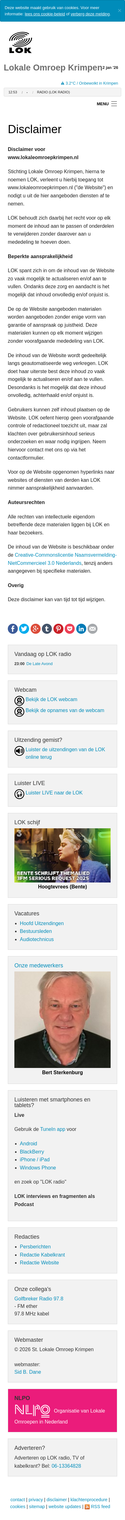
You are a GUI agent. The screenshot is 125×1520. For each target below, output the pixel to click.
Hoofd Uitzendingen (42, 923)
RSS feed (100, 1506)
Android (28, 1143)
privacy (36, 1499)
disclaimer (57, 1499)
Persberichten (35, 1246)
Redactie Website (39, 1262)
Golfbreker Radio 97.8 (38, 1298)
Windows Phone (38, 1167)
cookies (17, 1506)
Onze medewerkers (38, 965)
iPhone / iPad (35, 1159)
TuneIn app (52, 1129)
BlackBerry (32, 1151)
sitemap (37, 1506)
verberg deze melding (90, 14)
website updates (64, 1506)
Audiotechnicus (37, 939)
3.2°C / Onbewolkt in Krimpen (89, 83)
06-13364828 (66, 1466)
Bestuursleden (36, 931)
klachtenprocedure (88, 1499)
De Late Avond (40, 663)
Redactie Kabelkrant (42, 1254)
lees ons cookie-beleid (45, 14)
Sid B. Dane (27, 1372)
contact (17, 1499)
